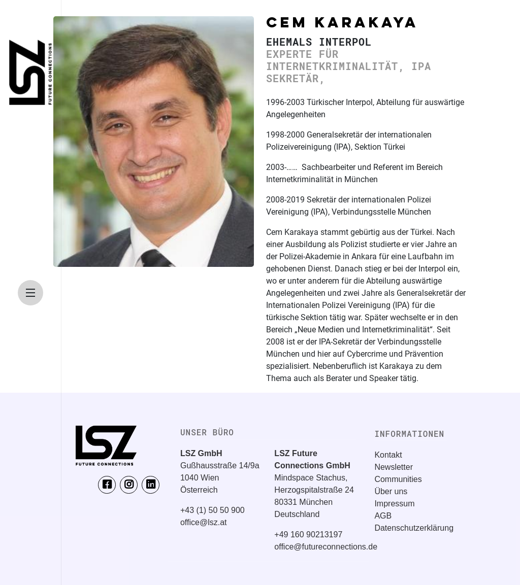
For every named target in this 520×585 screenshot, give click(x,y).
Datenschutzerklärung (413, 528)
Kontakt (388, 455)
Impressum (394, 503)
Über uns (390, 491)
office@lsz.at (203, 522)
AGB (383, 515)
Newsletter (393, 467)
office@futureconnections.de (325, 546)
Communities (397, 479)
